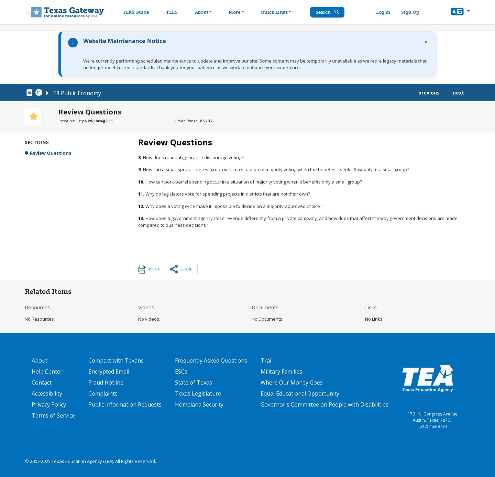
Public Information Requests (125, 404)
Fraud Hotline (105, 382)
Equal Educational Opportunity (300, 393)
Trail (267, 360)
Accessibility (47, 393)
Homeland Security (199, 404)
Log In (383, 12)
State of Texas (193, 382)
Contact (42, 382)
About (39, 360)
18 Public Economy (77, 93)
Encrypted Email (108, 371)
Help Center (47, 371)
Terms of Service (53, 415)
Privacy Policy (49, 404)
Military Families (281, 371)
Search (328, 12)
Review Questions (50, 153)
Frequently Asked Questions (211, 360)
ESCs (181, 371)
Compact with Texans (116, 360)
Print (154, 268)
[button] (460, 12)
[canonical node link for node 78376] (30, 93)
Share (186, 268)
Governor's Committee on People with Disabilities (324, 404)
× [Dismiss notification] (426, 41)
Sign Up (410, 12)
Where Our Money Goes (292, 382)
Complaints (103, 393)
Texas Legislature (198, 393)
